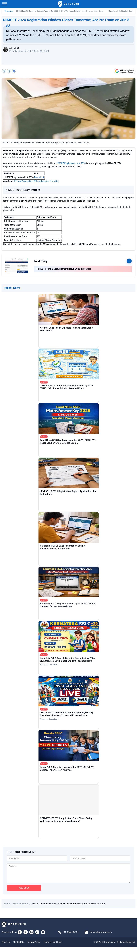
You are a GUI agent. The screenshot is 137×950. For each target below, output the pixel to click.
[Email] (100, 858)
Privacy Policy (33, 945)
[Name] (37, 858)
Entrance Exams (20, 907)
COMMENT (24, 891)
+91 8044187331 (70, 935)
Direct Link (39, 177)
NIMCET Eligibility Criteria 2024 (71, 163)
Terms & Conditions (52, 945)
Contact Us (18, 945)
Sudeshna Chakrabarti (49, 665)
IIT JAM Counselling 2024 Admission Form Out (36, 181)
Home (7, 907)
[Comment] (68, 874)
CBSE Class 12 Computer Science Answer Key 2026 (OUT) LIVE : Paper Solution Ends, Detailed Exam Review (60, 11)
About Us (6, 945)
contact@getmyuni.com (100, 935)
